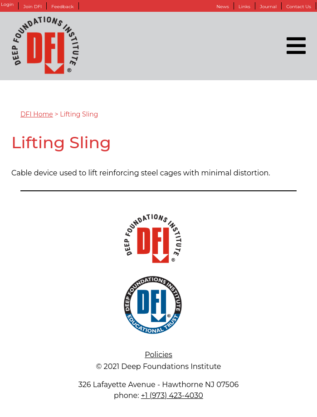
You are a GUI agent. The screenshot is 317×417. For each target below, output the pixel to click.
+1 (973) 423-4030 (172, 395)
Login (7, 4)
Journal (268, 7)
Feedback (62, 7)
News (222, 7)
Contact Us (298, 7)
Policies (158, 354)
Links (244, 7)
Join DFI (32, 7)
